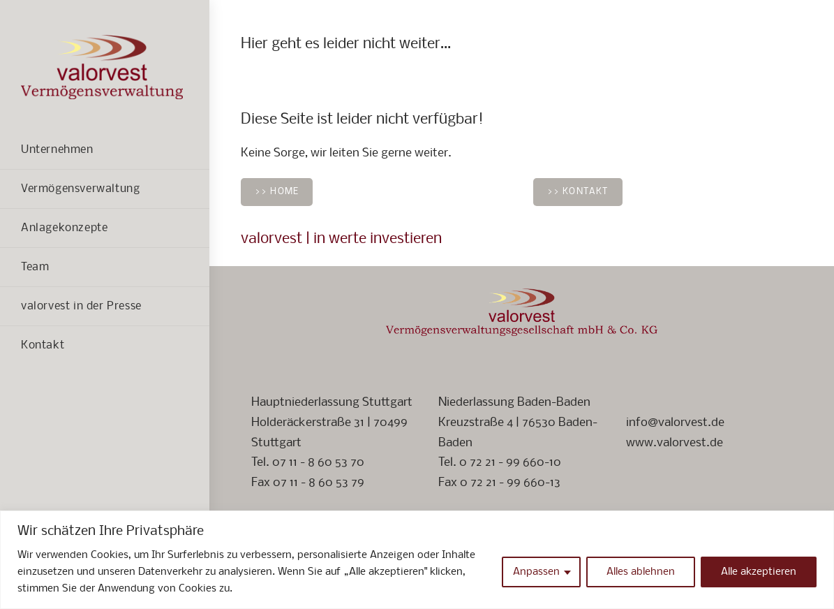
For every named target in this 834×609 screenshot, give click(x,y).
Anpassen (536, 572)
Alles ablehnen (640, 572)
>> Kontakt (578, 191)
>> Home (277, 191)
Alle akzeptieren (758, 572)
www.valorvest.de (674, 443)
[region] (417, 560)
